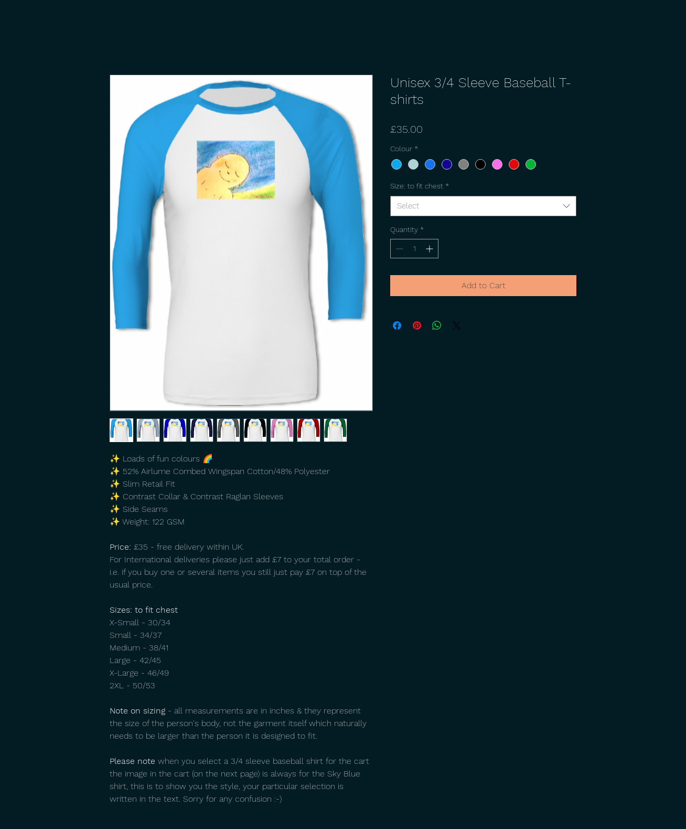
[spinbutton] (414, 248)
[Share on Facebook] (397, 325)
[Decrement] (398, 248)
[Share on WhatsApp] (437, 325)
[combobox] (483, 206)
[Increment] (430, 248)
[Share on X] (457, 325)
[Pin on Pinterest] (417, 325)
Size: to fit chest (419, 186)
